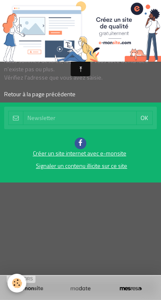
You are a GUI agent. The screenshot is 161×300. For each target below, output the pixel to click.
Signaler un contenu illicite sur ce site (81, 165)
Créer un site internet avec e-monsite (79, 153)
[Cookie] (17, 283)
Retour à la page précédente (39, 94)
